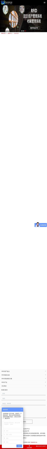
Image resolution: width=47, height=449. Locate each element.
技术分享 (16, 33)
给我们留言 (4, 390)
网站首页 (3, 33)
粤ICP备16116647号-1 (23, 429)
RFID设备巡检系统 (34, 433)
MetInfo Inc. (34, 442)
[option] (23, 18)
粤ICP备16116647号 (23, 431)
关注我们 (4, 386)
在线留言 (23, 421)
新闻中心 (10, 33)
